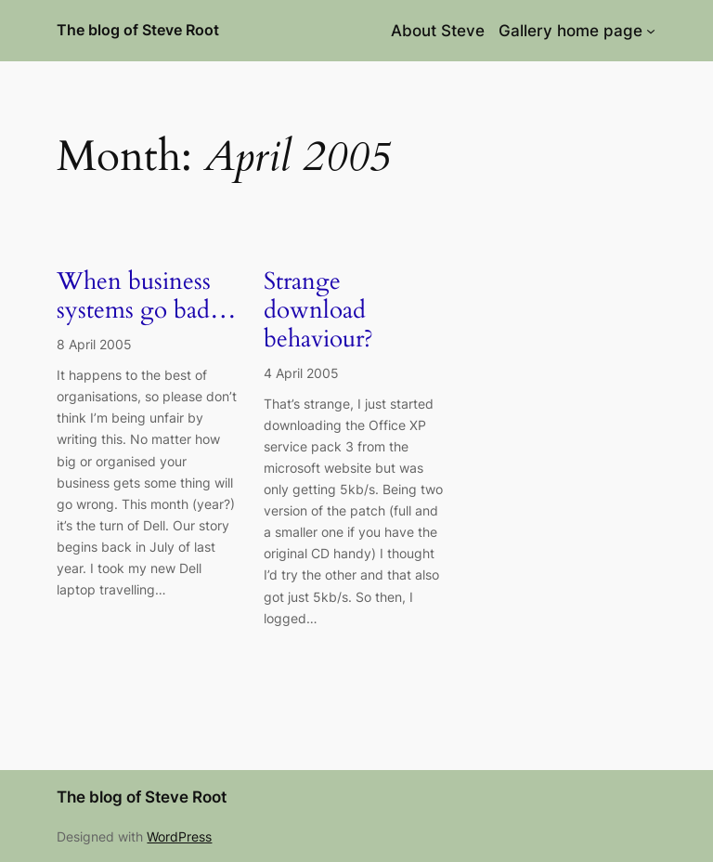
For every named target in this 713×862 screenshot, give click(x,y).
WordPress (179, 836)
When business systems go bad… (147, 296)
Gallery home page (570, 30)
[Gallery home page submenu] (650, 30)
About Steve (438, 30)
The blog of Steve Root (138, 29)
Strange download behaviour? (318, 310)
